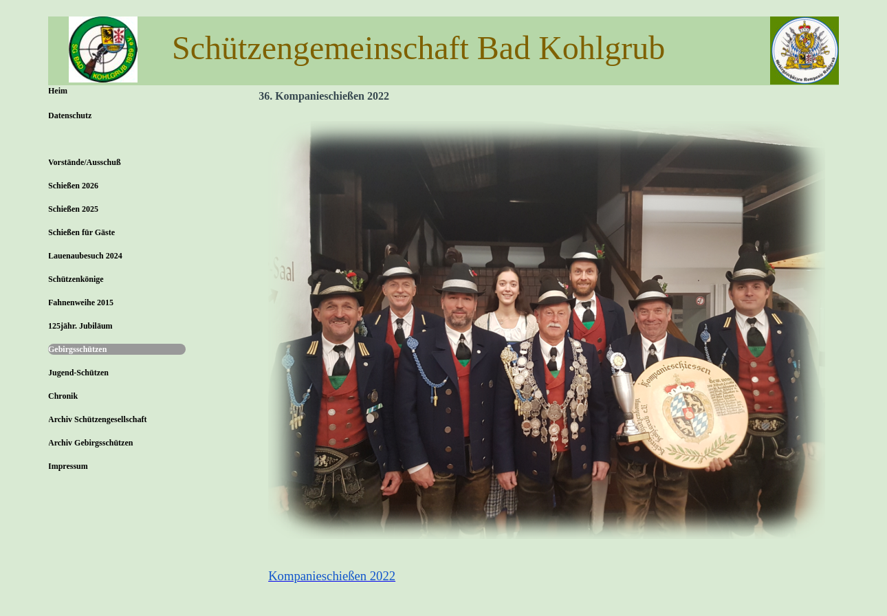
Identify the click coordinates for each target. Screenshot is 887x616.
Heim (57, 91)
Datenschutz (69, 115)
